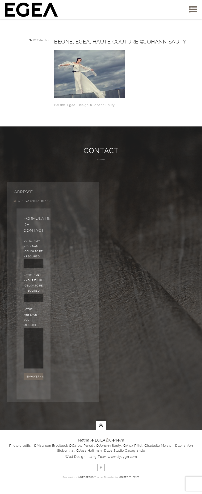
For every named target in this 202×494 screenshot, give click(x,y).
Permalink (41, 40)
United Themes (129, 484)
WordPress (86, 484)
